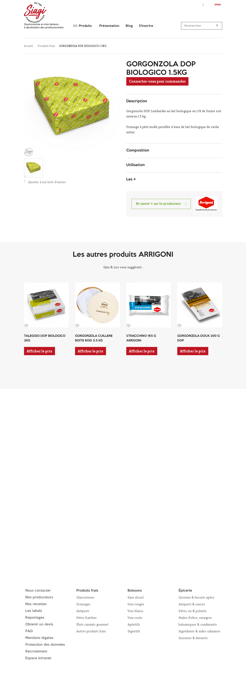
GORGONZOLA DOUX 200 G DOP (198, 338)
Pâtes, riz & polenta (192, 611)
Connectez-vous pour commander (157, 81)
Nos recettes (36, 604)
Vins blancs (135, 611)
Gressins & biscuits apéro (196, 597)
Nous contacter (38, 590)
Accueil (28, 46)
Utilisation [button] (135, 165)
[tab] (174, 101)
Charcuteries (85, 597)
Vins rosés (135, 617)
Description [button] (136, 101)
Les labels (33, 611)
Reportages (34, 617)
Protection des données (45, 644)
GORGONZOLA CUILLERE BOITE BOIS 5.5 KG (94, 338)
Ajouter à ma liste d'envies (45, 181)
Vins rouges (136, 604)
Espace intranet (38, 658)
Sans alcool (136, 597)
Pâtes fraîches (86, 617)
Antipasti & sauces (192, 604)
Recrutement (36, 651)
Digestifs (134, 631)
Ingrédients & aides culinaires (199, 631)
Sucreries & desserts (193, 638)
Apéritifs (134, 624)
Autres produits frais (91, 631)
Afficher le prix (39, 351)
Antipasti (82, 611)
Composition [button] (137, 150)
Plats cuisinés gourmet (92, 624)
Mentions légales (39, 638)
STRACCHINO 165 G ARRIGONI (141, 338)
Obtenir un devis (39, 624)
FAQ (29, 631)
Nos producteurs (39, 597)
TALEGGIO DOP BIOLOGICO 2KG (44, 338)
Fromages (83, 604)
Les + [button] (131, 179)
